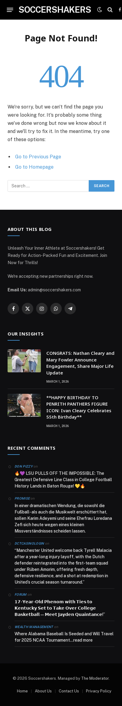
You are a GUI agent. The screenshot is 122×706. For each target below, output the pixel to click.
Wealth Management (34, 627)
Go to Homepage (34, 167)
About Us (43, 691)
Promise (22, 498)
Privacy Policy (98, 691)
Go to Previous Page (38, 157)
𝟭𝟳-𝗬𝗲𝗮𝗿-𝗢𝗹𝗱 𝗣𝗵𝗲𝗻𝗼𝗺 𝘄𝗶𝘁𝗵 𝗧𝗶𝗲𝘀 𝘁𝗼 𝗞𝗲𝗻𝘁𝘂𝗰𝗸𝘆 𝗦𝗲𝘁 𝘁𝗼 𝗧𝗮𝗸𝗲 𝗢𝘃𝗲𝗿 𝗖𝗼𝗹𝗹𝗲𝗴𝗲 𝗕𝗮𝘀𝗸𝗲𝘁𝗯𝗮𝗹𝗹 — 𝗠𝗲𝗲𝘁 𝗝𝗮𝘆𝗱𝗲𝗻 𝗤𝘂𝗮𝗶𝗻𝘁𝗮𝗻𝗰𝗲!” (60, 608)
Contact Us (69, 691)
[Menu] (10, 9)
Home (22, 691)
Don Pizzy (24, 466)
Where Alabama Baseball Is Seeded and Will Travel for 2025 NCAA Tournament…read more (64, 637)
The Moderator (95, 678)
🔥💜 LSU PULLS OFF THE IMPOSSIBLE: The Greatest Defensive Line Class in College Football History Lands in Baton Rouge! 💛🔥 (63, 479)
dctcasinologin (29, 544)
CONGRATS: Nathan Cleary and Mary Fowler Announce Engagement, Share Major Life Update (80, 362)
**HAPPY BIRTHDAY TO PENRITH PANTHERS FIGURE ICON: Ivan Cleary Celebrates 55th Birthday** (78, 407)
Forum (21, 595)
